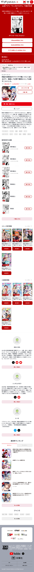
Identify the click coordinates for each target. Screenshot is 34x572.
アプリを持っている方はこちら (17, 50)
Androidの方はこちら (17, 45)
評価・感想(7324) (10, 104)
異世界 (20, 131)
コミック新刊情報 (7, 226)
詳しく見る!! (17, 367)
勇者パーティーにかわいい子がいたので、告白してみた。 (22, 472)
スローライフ (5, 134)
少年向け (11, 514)
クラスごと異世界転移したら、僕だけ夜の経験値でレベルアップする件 (22, 483)
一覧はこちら (17, 219)
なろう (11, 134)
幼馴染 (24, 134)
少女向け (28, 514)
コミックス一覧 (25, 88)
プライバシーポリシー (9, 565)
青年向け (16, 514)
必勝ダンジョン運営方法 (19, 460)
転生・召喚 (4, 514)
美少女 (29, 134)
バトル (16, 134)
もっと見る (17, 505)
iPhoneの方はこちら (17, 40)
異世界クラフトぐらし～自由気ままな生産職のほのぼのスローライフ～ (22, 494)
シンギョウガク (15, 61)
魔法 (20, 134)
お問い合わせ (24, 565)
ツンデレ (12, 131)
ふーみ (29, 61)
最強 (16, 131)
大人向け (22, 514)
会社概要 (24, 562)
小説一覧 (25, 92)
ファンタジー (5, 131)
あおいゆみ (7, 61)
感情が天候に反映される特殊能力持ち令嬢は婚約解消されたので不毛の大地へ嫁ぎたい (22, 450)
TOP (9, 562)
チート (25, 131)
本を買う (6, 248)
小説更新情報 (5, 280)
